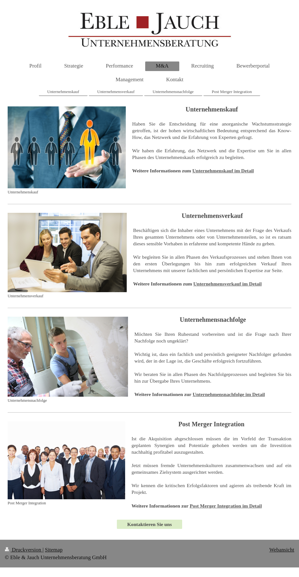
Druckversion (23, 550)
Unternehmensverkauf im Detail (227, 283)
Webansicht (281, 550)
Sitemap (53, 550)
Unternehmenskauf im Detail (223, 170)
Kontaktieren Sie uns (149, 524)
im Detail (229, 394)
